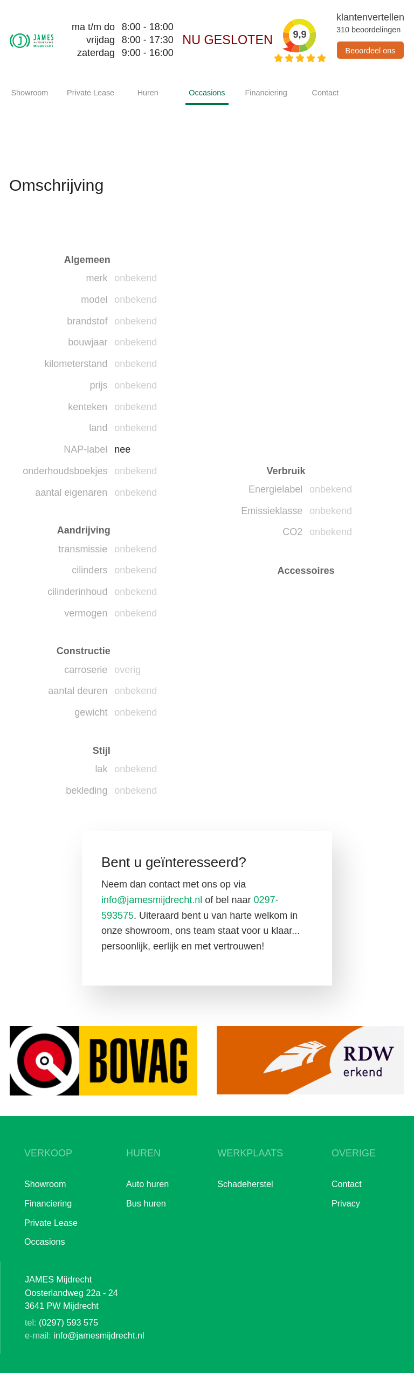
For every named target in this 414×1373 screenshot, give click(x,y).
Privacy (346, 1203)
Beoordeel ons (371, 50)
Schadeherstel (245, 1184)
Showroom (29, 92)
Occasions (207, 92)
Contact (325, 92)
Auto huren (147, 1184)
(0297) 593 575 (68, 1322)
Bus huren (146, 1203)
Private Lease (89, 92)
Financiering (266, 92)
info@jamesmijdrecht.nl (151, 899)
